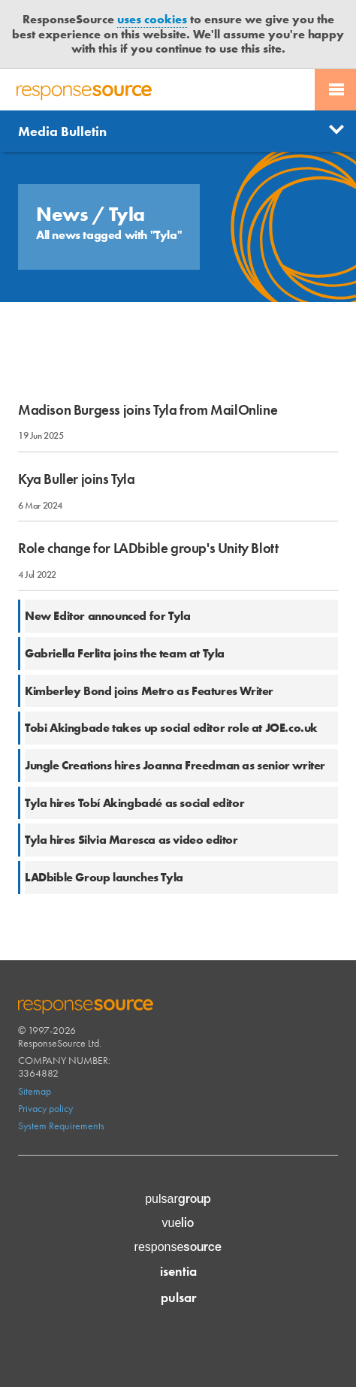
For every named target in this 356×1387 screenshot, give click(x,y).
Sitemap (34, 1091)
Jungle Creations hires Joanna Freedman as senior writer (175, 765)
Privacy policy (45, 1108)
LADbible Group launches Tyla (104, 877)
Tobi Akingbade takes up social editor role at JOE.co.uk (171, 728)
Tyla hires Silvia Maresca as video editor (131, 840)
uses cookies (152, 19)
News (64, 214)
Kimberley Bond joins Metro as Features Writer (149, 691)
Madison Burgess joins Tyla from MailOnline (147, 409)
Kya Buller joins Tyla (76, 479)
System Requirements (61, 1125)
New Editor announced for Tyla (107, 616)
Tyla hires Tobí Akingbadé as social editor (134, 803)
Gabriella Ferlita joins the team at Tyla (125, 653)
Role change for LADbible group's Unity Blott (148, 548)
